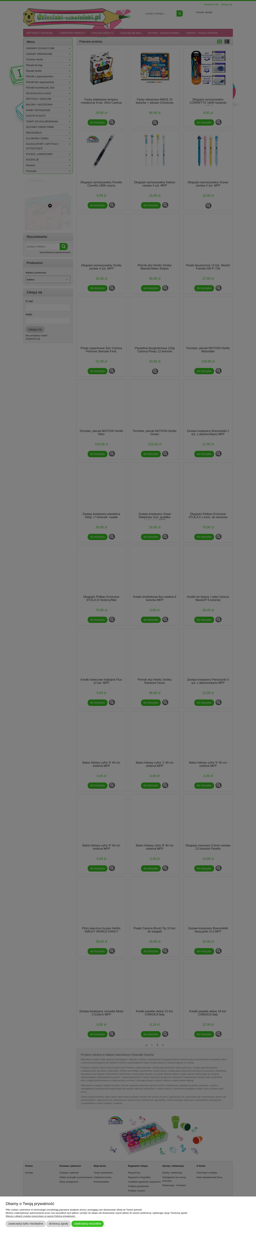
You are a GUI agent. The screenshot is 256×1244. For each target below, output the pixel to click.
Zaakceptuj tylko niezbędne (25, 1223)
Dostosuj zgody (58, 1223)
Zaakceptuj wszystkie (87, 1223)
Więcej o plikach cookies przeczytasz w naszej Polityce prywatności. (41, 1216)
